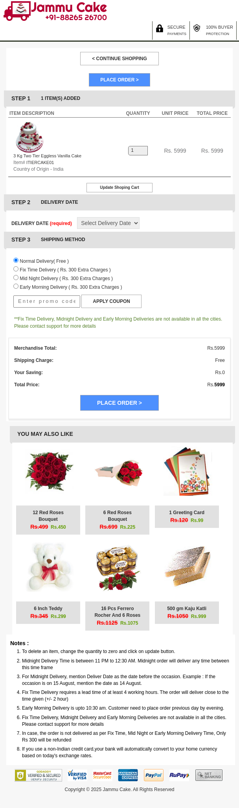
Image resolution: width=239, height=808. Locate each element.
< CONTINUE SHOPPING (119, 58)
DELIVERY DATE (41, 223)
